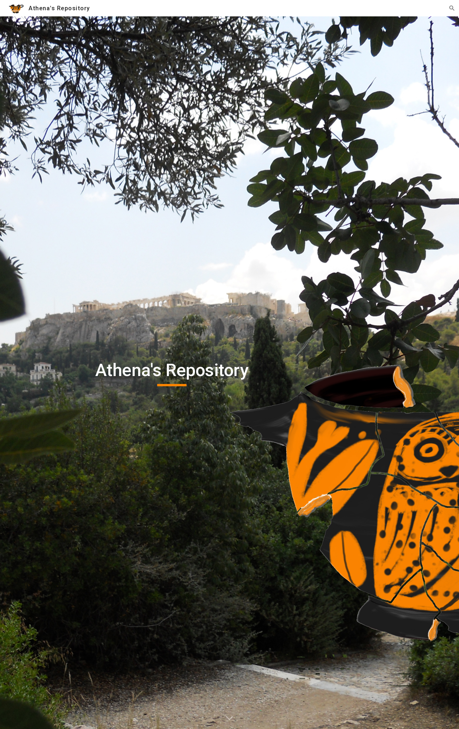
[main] (172, 373)
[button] (452, 8)
